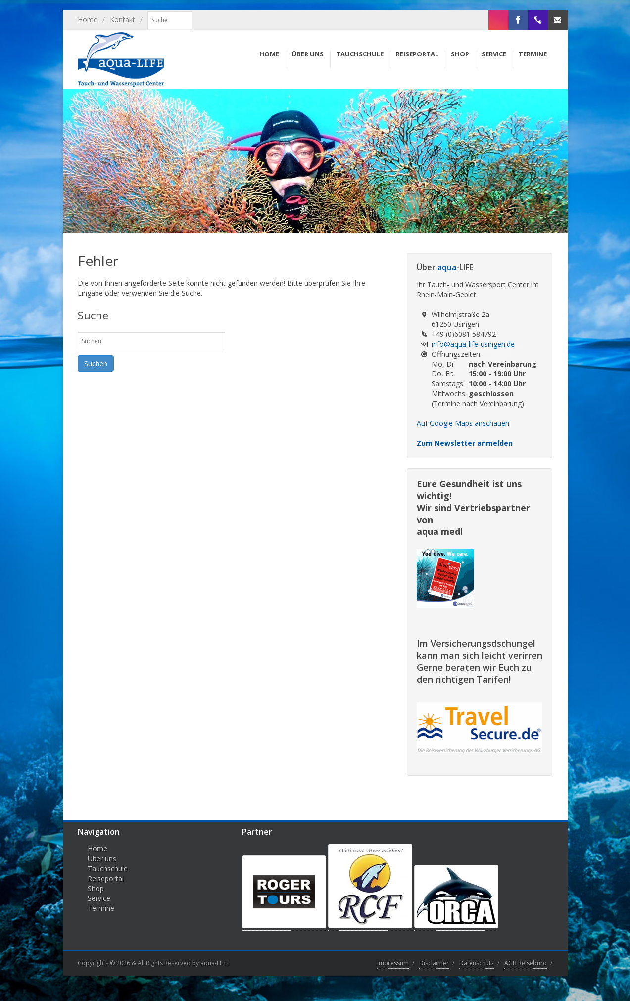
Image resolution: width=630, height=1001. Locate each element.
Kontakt (122, 19)
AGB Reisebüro (525, 963)
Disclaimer (434, 963)
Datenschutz (476, 963)
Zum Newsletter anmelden (465, 443)
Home (87, 19)
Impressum (393, 963)
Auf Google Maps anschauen (463, 423)
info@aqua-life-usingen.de (473, 344)
